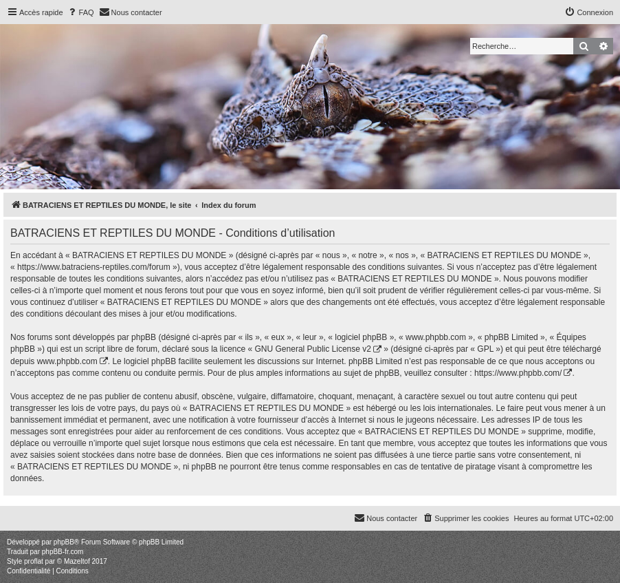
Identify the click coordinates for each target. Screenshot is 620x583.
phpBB (64, 542)
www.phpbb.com (67, 361)
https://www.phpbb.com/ (518, 373)
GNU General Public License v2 (313, 349)
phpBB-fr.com (63, 551)
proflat (33, 561)
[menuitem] (80, 12)
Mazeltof (77, 561)
